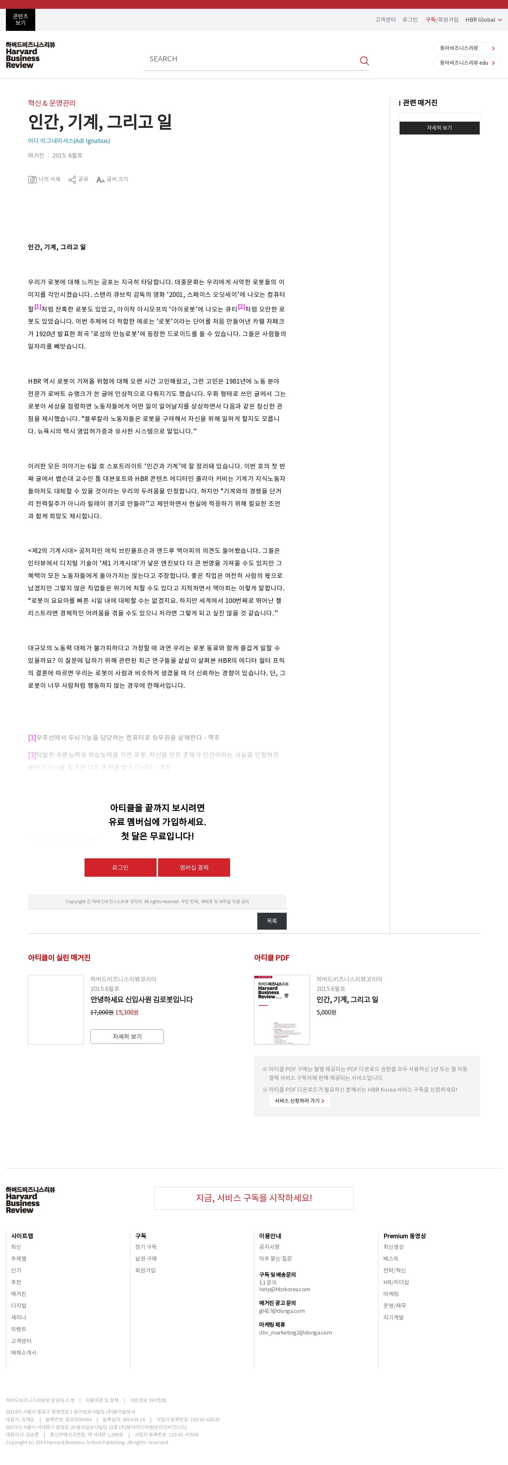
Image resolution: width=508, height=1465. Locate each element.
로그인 (410, 19)
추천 (16, 1282)
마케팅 (391, 1293)
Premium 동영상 (404, 1236)
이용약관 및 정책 (102, 1400)
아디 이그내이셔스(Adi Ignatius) (69, 140)
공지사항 (269, 1246)
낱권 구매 (146, 1258)
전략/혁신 (394, 1270)
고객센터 (385, 19)
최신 (16, 1246)
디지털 (18, 1305)
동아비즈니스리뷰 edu (464, 63)
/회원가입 (442, 19)
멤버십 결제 (194, 867)
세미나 (18, 1317)
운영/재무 (394, 1305)
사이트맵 (22, 1236)
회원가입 (145, 1270)
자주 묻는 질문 (275, 1258)
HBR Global (480, 19)
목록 (272, 921)
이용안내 (270, 1236)
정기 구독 (146, 1246)
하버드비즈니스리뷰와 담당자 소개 (40, 1400)
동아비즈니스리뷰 (459, 48)
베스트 (391, 1258)
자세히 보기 (439, 128)
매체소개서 (24, 1352)
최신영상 (393, 1246)
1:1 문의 (267, 1282)
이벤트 (18, 1329)
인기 (16, 1270)
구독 (140, 1236)
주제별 (18, 1258)
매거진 (18, 1293)
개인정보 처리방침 (148, 1400)
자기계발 (393, 1317)
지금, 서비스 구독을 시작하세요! (254, 1198)
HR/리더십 (396, 1282)
